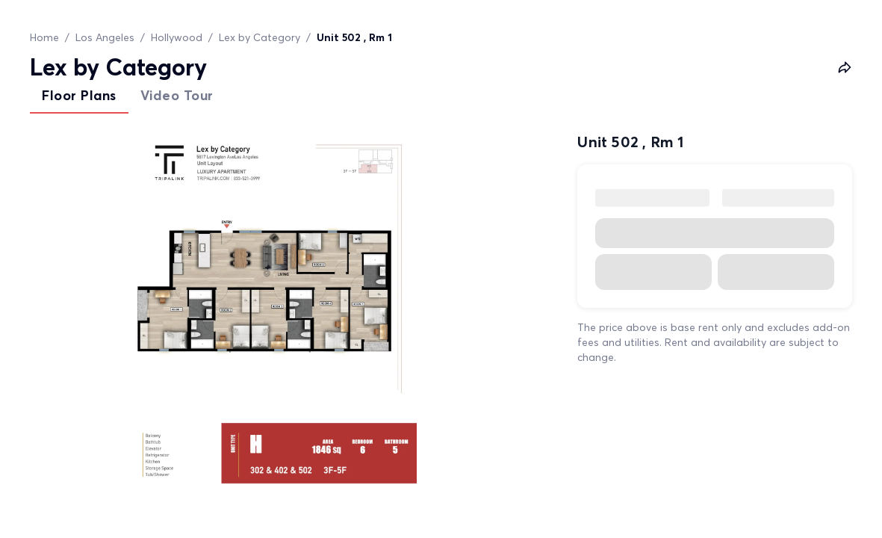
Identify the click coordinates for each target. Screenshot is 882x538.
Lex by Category (259, 37)
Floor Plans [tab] (79, 95)
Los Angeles (104, 37)
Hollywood (176, 37)
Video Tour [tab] (177, 95)
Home (44, 37)
